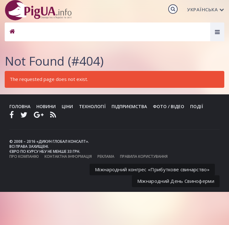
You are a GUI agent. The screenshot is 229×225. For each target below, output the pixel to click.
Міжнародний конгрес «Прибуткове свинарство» (152, 169)
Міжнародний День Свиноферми (175, 181)
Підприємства (129, 106)
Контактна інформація (68, 156)
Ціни (67, 106)
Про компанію (24, 156)
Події (196, 106)
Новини (46, 106)
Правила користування (144, 156)
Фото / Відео (168, 106)
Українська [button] (205, 9)
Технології (92, 106)
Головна (19, 106)
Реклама (105, 156)
